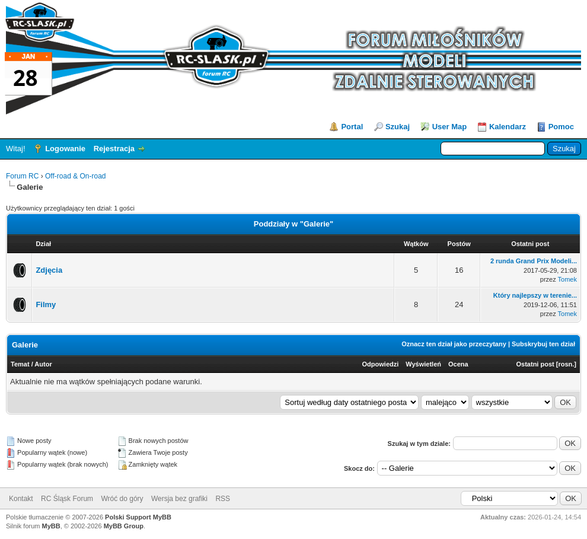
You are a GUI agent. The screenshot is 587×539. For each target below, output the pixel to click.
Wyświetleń (423, 364)
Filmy (46, 304)
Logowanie (65, 148)
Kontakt (21, 499)
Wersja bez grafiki (179, 499)
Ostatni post (535, 364)
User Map (449, 126)
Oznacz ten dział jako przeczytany (453, 343)
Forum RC (22, 176)
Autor (43, 364)
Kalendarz (507, 126)
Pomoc (561, 126)
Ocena (458, 364)
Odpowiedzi (380, 364)
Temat (20, 364)
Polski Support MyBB (138, 517)
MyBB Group (123, 526)
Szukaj (397, 126)
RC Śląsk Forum (67, 499)
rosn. (566, 364)
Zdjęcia (49, 270)
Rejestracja (114, 148)
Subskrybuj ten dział (543, 343)
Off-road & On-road (75, 176)
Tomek (567, 279)
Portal (352, 126)
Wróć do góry (122, 499)
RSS (222, 499)
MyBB (51, 526)
